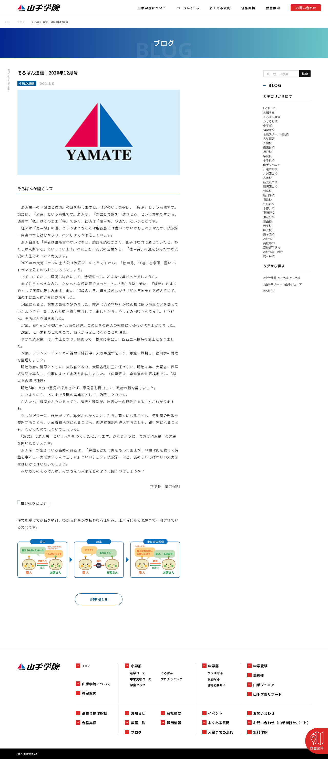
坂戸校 (267, 151)
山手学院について (152, 8)
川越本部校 (271, 169)
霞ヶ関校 (269, 234)
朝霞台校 (269, 204)
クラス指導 (215, 673)
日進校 (267, 199)
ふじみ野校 (271, 121)
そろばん (167, 673)
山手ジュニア (272, 164)
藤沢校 (267, 230)
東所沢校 (269, 212)
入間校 (267, 143)
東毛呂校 (269, 217)
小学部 (297, 277)
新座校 (267, 190)
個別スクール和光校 (277, 134)
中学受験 (270, 277)
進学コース (137, 673)
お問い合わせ (306, 8)
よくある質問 (220, 8)
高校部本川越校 (274, 251)
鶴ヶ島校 (269, 256)
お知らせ (269, 112)
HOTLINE (269, 108)
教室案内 (273, 8)
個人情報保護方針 (28, 754)
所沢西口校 (271, 186)
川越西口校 (271, 173)
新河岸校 (269, 195)
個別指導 (213, 679)
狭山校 (267, 221)
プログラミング (171, 679)
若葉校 (267, 225)
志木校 (267, 177)
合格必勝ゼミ (216, 685)
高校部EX (269, 243)
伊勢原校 (269, 130)
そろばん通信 (272, 116)
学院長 (267, 156)
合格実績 (248, 8)
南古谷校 (269, 147)
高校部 (267, 238)
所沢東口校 (271, 182)
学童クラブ (137, 685)
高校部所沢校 (272, 247)
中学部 (267, 125)
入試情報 (269, 138)
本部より (269, 208)
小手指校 (269, 160)
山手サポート (273, 284)
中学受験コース (140, 679)
